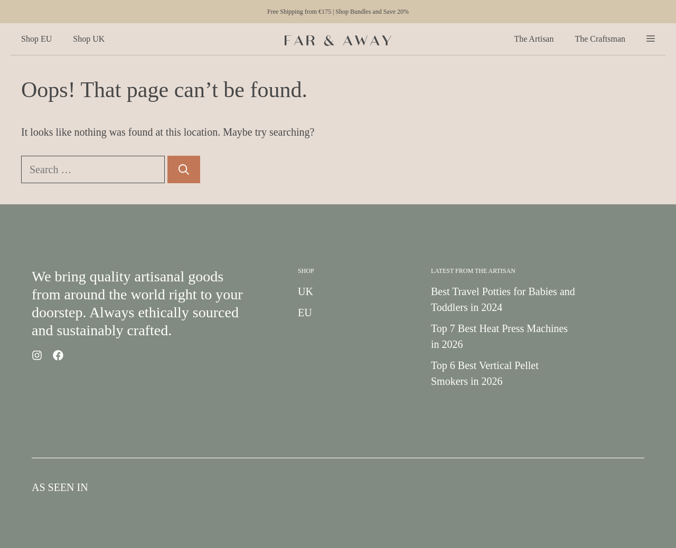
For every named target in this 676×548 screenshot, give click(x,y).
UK (305, 291)
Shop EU (36, 38)
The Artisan (533, 38)
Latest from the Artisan (473, 271)
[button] (650, 39)
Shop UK (89, 38)
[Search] (183, 169)
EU (305, 312)
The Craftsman (600, 38)
